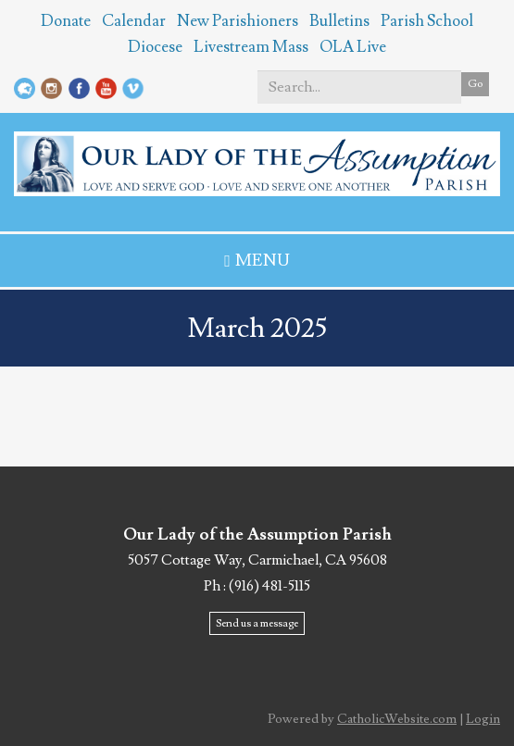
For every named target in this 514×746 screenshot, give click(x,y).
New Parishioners (237, 21)
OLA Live (353, 47)
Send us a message (257, 623)
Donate (66, 21)
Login (483, 719)
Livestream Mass (251, 47)
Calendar (134, 21)
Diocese (155, 47)
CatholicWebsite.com (397, 719)
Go (475, 84)
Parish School (427, 21)
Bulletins (339, 21)
